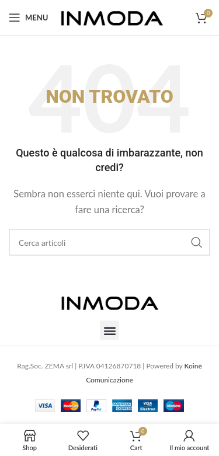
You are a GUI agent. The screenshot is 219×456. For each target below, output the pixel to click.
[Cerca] (109, 242)
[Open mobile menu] (28, 17)
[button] (109, 330)
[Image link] (109, 301)
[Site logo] (112, 16)
